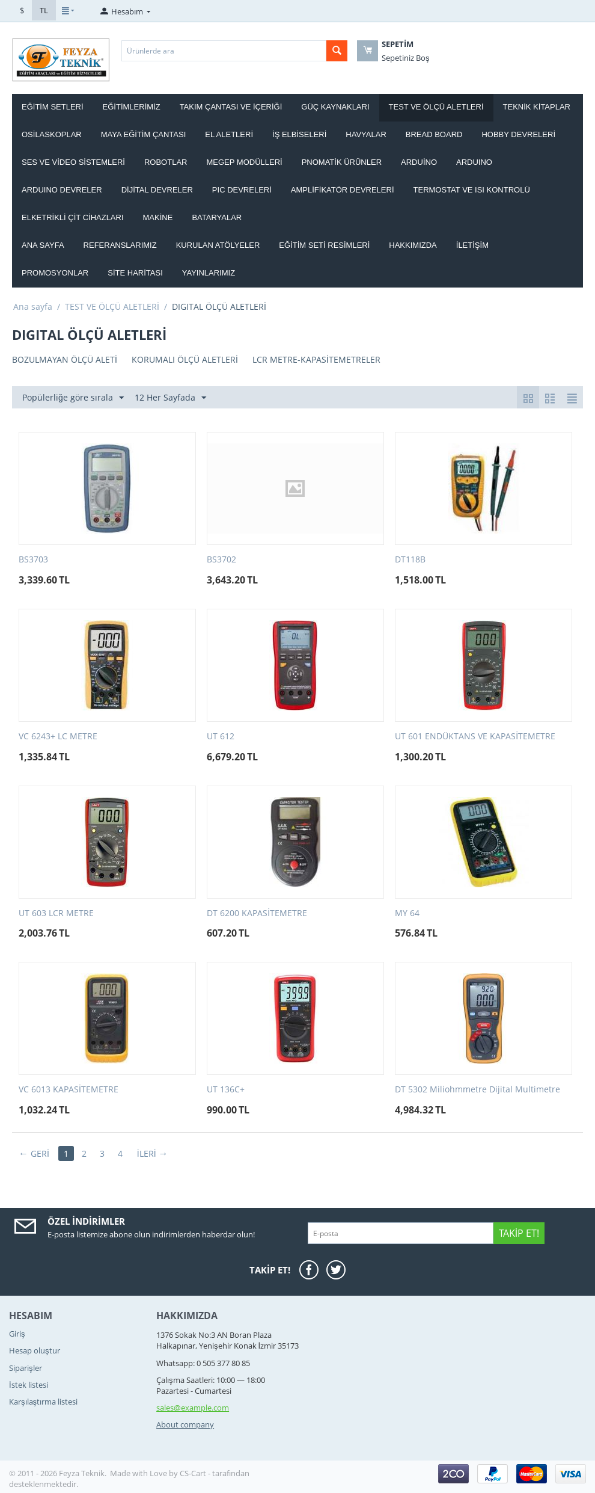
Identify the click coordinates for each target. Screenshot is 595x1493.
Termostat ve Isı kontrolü (471, 189)
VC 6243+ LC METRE (58, 736)
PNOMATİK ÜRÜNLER (342, 162)
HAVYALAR (366, 134)
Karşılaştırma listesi (43, 1401)
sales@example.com (192, 1407)
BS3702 (221, 560)
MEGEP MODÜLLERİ (244, 162)
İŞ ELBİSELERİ (299, 134)
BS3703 (33, 560)
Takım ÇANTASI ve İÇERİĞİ (231, 106)
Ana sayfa (32, 306)
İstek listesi (28, 1384)
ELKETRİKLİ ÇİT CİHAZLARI (73, 217)
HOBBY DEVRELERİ (518, 134)
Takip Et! (519, 1233)
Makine (158, 217)
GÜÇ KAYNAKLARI (335, 106)
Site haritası (135, 272)
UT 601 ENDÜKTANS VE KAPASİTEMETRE (475, 736)
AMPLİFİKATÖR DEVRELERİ (342, 189)
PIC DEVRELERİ (242, 189)
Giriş (17, 1333)
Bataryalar (217, 217)
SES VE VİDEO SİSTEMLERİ (73, 162)
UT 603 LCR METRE (56, 913)
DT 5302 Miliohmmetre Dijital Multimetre (477, 1090)
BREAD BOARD (434, 134)
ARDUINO (474, 162)
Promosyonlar (55, 272)
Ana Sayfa (43, 245)
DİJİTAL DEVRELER (157, 189)
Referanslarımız (120, 245)
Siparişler (25, 1367)
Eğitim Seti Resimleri (324, 245)
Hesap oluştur (34, 1350)
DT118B (410, 560)
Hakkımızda (412, 245)
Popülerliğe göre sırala (73, 398)
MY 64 (407, 913)
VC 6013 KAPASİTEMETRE (68, 1090)
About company (185, 1424)
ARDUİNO (419, 162)
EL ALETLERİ (229, 134)
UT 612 (220, 736)
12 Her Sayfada (170, 398)
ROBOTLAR (166, 162)
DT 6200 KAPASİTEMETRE (257, 913)
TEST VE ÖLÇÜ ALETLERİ (436, 106)
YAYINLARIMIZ (208, 272)
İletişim (472, 245)
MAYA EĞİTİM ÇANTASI (143, 134)
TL (44, 10)
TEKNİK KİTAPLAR (536, 106)
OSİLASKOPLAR (52, 134)
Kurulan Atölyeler (218, 245)
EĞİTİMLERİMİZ (131, 106)
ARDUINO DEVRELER (62, 189)
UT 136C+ (226, 1090)
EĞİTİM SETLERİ (53, 106)
